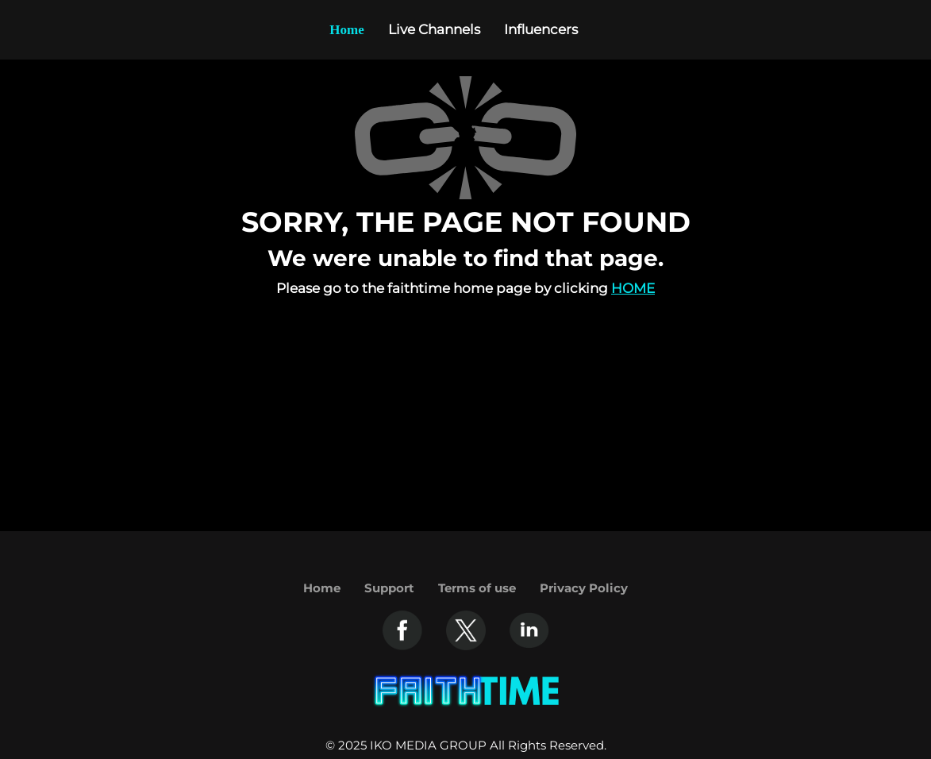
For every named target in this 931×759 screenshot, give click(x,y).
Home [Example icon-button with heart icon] (346, 29)
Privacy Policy (584, 587)
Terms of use (477, 587)
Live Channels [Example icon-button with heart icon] (434, 29)
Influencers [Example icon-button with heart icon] (541, 29)
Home (633, 288)
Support (389, 587)
